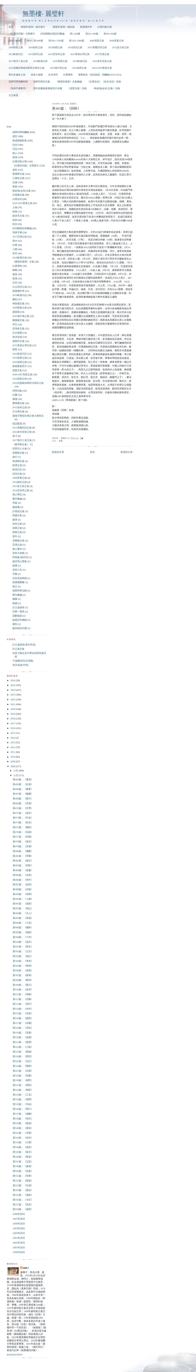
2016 (13, 728)
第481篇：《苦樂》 (23, 856)
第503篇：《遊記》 (23, 956)
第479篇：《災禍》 (23, 846)
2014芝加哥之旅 (56, 54)
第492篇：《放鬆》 (23, 903)
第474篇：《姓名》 (23, 822)
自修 (14, 182)
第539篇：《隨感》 (23, 1123)
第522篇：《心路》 (23, 1047)
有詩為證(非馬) (20, 665)
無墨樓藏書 (18, 582)
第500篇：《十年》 (23, 937)
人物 (14, 207)
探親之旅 (17, 532)
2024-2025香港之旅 (102, 68)
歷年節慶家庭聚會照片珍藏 (47, 88)
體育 (14, 349)
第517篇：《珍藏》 (23, 1023)
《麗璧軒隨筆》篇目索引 (32, 27)
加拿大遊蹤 (37, 74)
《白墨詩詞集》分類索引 (22, 33)
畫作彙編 (17, 498)
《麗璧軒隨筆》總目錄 (63, 27)
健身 (14, 519)
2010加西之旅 (55, 47)
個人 (14, 153)
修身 (14, 274)
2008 (13, 766)
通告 (14, 624)
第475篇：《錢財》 (23, 827)
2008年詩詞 (19, 1214)
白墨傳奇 (68, 74)
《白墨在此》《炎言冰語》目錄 (104, 81)
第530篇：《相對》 (23, 1080)
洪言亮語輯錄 (19, 578)
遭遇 (14, 399)
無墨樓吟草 (86, 27)
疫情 (14, 278)
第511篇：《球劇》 (23, 994)
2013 (13, 742)
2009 (13, 761)
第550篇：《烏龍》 (23, 1171)
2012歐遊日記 (16, 54)
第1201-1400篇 (76, 40)
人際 (14, 249)
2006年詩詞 (19, 1223)
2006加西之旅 (97, 40)
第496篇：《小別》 (23, 922)
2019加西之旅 (60, 61)
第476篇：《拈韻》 (23, 832)
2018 (13, 718)
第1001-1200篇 (56, 40)
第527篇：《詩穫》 (23, 1070)
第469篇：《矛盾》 (23, 803)
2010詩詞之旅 (75, 47)
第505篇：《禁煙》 (23, 965)
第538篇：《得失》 (23, 1118)
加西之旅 (17, 528)
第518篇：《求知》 (23, 1028)
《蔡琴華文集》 (20, 444)
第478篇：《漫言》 (23, 841)
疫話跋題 (17, 423)
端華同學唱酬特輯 (18, 81)
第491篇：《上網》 (23, 899)
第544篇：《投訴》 (23, 1147)
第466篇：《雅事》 (23, 789)
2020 (13, 709)
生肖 (14, 282)
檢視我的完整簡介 (15, 1355)
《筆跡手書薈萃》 (18, 88)
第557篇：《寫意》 (23, 1204)
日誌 (14, 149)
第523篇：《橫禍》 (23, 1051)
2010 (13, 757)
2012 (13, 747)
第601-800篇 (15, 40)
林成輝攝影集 (19, 140)
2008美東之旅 (116, 40)
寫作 (14, 253)
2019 (13, 714)
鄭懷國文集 (18, 403)
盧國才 (26, 1268)
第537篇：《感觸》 (23, 1113)
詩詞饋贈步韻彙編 (22, 228)
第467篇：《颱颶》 (23, 793)
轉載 (14, 270)
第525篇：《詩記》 (23, 1061)
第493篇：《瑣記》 (23, 908)
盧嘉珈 (16, 312)
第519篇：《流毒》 (23, 1032)
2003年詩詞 (19, 1238)
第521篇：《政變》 (23, 1042)
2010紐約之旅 (35, 47)
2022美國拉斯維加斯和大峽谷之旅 (27, 68)
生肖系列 (53, 74)
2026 (13, 680)
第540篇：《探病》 (23, 1128)
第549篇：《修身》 (23, 1166)
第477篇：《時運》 (23, 836)
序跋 (14, 503)
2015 (13, 733)
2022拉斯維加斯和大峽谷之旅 (28, 383)
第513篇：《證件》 (23, 1004)
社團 (14, 395)
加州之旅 (17, 523)
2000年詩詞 (19, 1252)
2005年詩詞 (19, 1228)
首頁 (11, 27)
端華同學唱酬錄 (20, 132)
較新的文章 (58, 452)
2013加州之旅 (35, 54)
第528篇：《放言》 (23, 942)
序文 (14, 324)
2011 (13, 752)
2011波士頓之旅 (120, 47)
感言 (14, 136)
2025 (13, 685)
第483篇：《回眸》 (23, 865)
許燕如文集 (18, 511)
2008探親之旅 (16, 47)
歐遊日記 (17, 469)
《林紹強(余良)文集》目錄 (106, 88)
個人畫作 (17, 549)
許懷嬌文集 (18, 195)
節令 (14, 240)
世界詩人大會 (19, 448)
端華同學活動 (19, 590)
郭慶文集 (17, 515)
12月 (16, 770)
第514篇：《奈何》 (23, 1008)
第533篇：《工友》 (23, 1094)
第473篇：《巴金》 (23, 817)
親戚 (14, 603)
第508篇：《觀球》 (23, 980)
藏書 (14, 599)
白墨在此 (17, 199)
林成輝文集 (18, 461)
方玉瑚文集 (18, 411)
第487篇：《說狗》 (23, 884)
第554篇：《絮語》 (23, 1190)
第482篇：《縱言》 (23, 860)
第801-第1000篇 (35, 40)
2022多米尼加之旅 (102, 61)
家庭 (14, 186)
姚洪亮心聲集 (19, 561)
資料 (14, 169)
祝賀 (14, 220)
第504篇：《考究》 (23, 961)
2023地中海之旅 (58, 68)
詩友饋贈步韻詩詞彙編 (52, 33)
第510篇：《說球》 (23, 989)
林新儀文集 (18, 303)
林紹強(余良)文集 (21, 190)
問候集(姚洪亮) (20, 557)
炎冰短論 (17, 337)
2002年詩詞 (19, 1242)
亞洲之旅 (17, 544)
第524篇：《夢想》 (23, 1056)
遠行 (14, 457)
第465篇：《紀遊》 (23, 784)
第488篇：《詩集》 (23, 889)
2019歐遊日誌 (80, 61)
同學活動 (17, 390)
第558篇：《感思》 (23, 1209)
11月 (16, 775)
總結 (14, 299)
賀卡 (14, 436)
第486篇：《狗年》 (23, 880)
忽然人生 (17, 569)
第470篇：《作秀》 (23, 808)
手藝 (14, 574)
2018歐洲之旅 (40, 61)
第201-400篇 (92, 33)
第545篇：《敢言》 (23, 1152)
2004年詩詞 (19, 1233)
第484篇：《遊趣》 (23, 870)
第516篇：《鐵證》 (23, 1018)
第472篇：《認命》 (23, 813)
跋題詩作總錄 (19, 620)
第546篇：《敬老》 (23, 1156)
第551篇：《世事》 (23, 1176)
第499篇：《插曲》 (23, 932)
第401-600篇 (110, 33)
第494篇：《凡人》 (23, 913)
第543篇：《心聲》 (23, 1142)
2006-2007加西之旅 (22, 374)
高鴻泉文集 (18, 328)
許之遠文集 (18, 649)
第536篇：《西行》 (23, 1109)
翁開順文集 (18, 452)
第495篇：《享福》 (23, 918)
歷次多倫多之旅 (17, 74)
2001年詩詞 (19, 1247)
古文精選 (13, 95)
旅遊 (14, 157)
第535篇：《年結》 (23, 1104)
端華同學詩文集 (41, 81)
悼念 (14, 224)
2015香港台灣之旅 (80, 54)
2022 (13, 699)
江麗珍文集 (18, 178)
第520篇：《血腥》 (23, 1037)
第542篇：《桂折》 (23, 1137)
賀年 (14, 536)
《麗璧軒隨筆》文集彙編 (68, 81)
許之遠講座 (18, 607)
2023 (13, 694)
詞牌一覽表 (18, 611)
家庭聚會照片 (19, 366)
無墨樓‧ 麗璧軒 (43, 13)
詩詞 (14, 144)
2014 (13, 737)
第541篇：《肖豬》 (23, 1133)
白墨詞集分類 (104, 27)
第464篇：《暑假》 (23, 779)
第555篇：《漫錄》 (23, 1195)
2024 (13, 690)
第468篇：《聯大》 (23, 798)
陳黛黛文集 (18, 320)
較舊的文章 (127, 452)
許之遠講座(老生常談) (24, 644)
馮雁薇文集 (18, 540)
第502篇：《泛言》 (23, 951)
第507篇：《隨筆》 (23, 975)
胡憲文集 (17, 370)
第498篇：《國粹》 (23, 927)
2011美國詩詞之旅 (97, 47)
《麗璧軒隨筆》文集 (23, 261)
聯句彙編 (17, 595)
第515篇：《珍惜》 (23, 1013)
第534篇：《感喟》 (23, 1099)
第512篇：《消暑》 (23, 999)
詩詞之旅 (17, 473)
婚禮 (14, 565)
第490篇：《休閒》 (23, 894)
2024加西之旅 (79, 68)
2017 (13, 723)
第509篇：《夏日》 (23, 985)
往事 (14, 245)
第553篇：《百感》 (23, 1185)
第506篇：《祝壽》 (23, 970)
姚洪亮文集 (18, 215)
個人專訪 (17, 494)
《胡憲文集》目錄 (77, 88)
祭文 (14, 586)
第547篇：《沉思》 (23, 1161)
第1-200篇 (75, 33)
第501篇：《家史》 (23, 946)
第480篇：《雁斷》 (23, 851)
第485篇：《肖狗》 (23, 875)
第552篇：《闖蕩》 (23, 1180)
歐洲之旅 (17, 465)
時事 (61, 441)
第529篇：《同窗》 (23, 1075)
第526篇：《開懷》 (23, 1066)
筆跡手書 (17, 232)
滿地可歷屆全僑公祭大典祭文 (28, 415)
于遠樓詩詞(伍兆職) (22, 660)
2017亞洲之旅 (102, 54)
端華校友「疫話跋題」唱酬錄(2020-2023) (99, 74)
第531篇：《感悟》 (23, 1085)
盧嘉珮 (16, 507)
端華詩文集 (18, 341)
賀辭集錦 (17, 615)
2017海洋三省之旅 (18, 61)
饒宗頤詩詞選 (19, 628)
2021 (13, 704)
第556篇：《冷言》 (23, 1199)
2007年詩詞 (19, 1218)
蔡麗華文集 (18, 174)
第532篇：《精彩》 (23, 1090)
